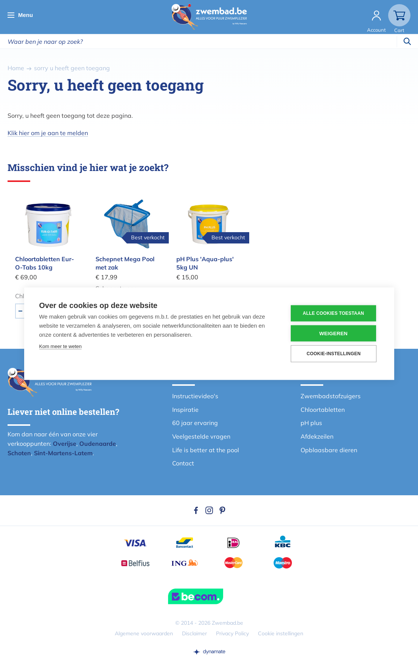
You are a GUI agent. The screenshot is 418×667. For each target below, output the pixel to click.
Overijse (64, 443)
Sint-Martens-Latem (63, 453)
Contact (183, 463)
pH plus (311, 423)
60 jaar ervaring (195, 423)
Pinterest (222, 510)
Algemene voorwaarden (144, 633)
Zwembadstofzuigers (331, 396)
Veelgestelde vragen (201, 436)
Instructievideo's (195, 396)
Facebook (196, 510)
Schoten (19, 453)
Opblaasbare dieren (329, 450)
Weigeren (333, 333)
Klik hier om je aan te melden (48, 133)
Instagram (209, 510)
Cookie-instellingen (334, 353)
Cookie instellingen (280, 633)
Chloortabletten (323, 409)
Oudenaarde (97, 443)
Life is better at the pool (205, 450)
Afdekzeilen (317, 436)
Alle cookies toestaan (333, 313)
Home (16, 68)
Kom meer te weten (60, 346)
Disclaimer (194, 633)
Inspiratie (185, 409)
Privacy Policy (232, 633)
